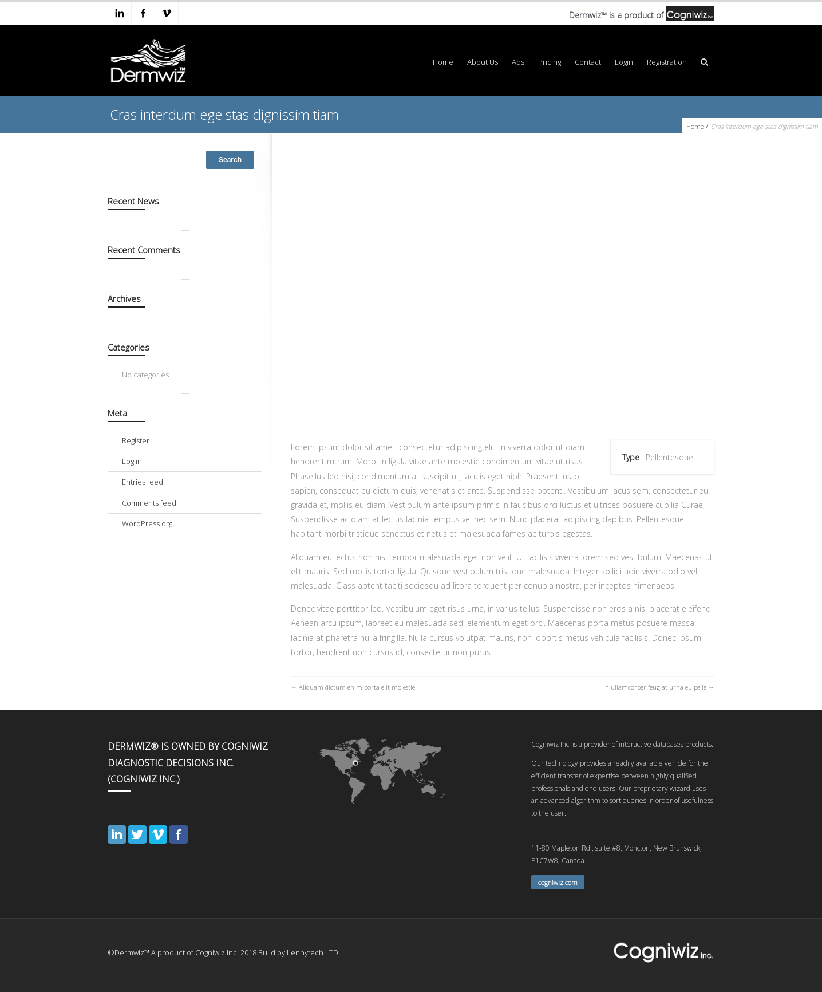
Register (135, 440)
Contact (588, 62)
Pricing (549, 62)
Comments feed (149, 503)
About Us (482, 62)
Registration (667, 62)
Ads (518, 62)
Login (624, 62)
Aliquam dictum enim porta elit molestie (357, 687)
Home (443, 62)
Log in (132, 461)
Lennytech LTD (312, 952)
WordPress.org (147, 523)
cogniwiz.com (558, 882)
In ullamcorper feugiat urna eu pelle (654, 687)
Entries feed (142, 482)
